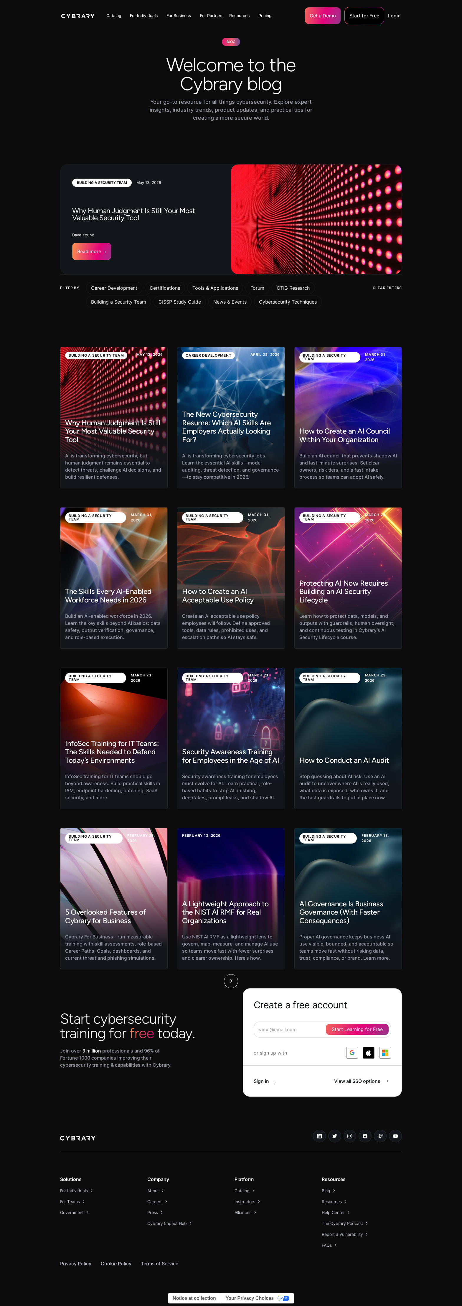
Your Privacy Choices (250, 1298)
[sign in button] (268, 1081)
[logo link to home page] (77, 1138)
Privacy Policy (75, 1264)
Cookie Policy (116, 1264)
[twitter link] (334, 1136)
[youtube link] (395, 1136)
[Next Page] (231, 981)
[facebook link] (365, 1136)
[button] (115, 15)
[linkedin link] (319, 1136)
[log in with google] (352, 1053)
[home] (78, 15)
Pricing (265, 15)
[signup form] (322, 1029)
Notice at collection (194, 1298)
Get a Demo (323, 16)
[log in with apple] (368, 1053)
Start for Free (364, 16)
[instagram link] (350, 1136)
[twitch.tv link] (380, 1136)
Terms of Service (159, 1264)
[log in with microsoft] (385, 1053)
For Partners (212, 15)
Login (394, 16)
